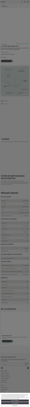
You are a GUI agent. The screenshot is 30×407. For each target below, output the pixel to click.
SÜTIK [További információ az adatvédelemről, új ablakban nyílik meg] (18, 398)
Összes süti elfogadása (15, 400)
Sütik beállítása (15, 405)
